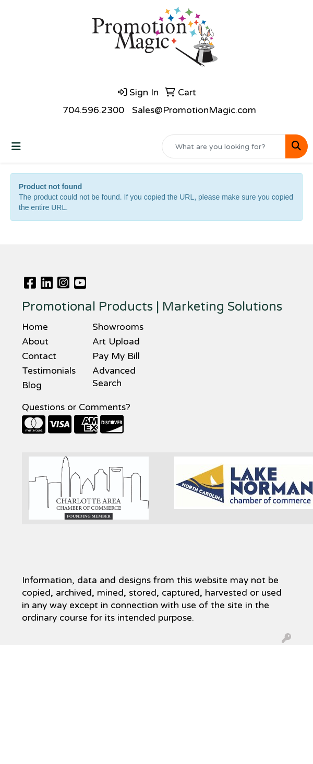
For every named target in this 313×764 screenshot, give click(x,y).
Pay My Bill (116, 356)
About (35, 341)
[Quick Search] (224, 146)
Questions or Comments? (76, 407)
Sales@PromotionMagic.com (194, 110)
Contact (39, 356)
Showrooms (117, 327)
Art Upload (116, 341)
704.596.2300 (93, 110)
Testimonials (49, 370)
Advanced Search (114, 377)
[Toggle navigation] (16, 146)
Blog (32, 385)
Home (35, 327)
